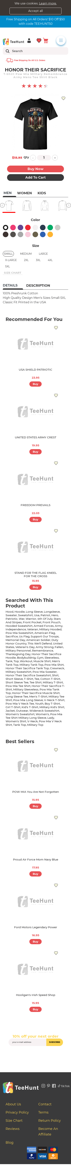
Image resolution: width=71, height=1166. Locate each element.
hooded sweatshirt (19, 626)
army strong (45, 647)
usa (36, 615)
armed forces (44, 626)
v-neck (32, 721)
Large (43, 253)
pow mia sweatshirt (19, 633)
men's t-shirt (38, 696)
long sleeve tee (17, 696)
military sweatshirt (18, 672)
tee (36, 679)
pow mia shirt (54, 664)
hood (9, 611)
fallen (59, 647)
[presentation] (36, 1054)
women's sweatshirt (20, 714)
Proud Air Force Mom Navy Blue (35, 859)
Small (8, 253)
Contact (44, 1104)
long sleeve (34, 611)
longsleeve (52, 611)
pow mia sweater (45, 672)
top (16, 661)
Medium (26, 253)
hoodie (19, 611)
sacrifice (12, 636)
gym (40, 657)
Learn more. (48, 3)
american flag (44, 633)
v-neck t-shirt (54, 700)
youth (39, 703)
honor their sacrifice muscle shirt (36, 693)
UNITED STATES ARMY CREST (35, 437)
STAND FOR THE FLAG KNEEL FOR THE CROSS (35, 574)
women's (42, 714)
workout (26, 661)
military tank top (31, 664)
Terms (43, 1112)
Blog (9, 1143)
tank (9, 661)
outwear (22, 710)
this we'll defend (40, 643)
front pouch (51, 622)
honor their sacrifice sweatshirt (28, 675)
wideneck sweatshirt (44, 710)
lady (50, 717)
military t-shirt (53, 682)
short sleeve (14, 679)
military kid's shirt (51, 707)
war (22, 618)
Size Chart (14, 1121)
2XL (26, 260)
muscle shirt (42, 661)
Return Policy (49, 1121)
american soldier (38, 640)
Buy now (35, 169)
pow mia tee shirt (18, 686)
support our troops (45, 636)
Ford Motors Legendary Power (35, 927)
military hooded (50, 629)
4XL (50, 260)
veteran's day (25, 647)
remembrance (42, 650)
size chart (12, 272)
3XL (38, 260)
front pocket (32, 622)
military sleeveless (25, 689)
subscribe (54, 1042)
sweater (11, 615)
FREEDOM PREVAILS (35, 505)
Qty (26, 157)
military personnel (18, 650)
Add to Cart (35, 177)
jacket (10, 710)
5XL (7, 266)
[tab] (13, 286)
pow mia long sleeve (28, 700)
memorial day (15, 640)
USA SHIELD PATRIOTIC (35, 369)
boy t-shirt (52, 703)
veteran (32, 629)
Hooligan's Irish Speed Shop (35, 995)
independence (16, 629)
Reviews (13, 1129)
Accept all (35, 11)
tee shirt (36, 682)
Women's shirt (16, 721)
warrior (31, 618)
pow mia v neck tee (20, 703)
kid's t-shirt (30, 707)
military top (35, 725)
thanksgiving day (18, 654)
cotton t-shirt (50, 679)
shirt (55, 675)
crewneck (57, 668)
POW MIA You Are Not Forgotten (35, 792)
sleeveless (52, 657)
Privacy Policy (17, 1112)
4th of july (45, 618)
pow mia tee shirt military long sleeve (34, 715)
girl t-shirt (13, 707)
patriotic (12, 618)
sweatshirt (25, 615)
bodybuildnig (26, 657)
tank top (19, 725)
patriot (45, 615)
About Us (13, 1104)
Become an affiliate (48, 1131)
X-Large (11, 260)
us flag (24, 636)
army (58, 626)
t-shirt (28, 679)
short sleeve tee (17, 682)
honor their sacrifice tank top (27, 668)
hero (54, 615)
